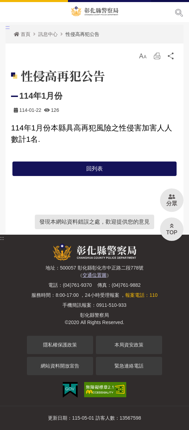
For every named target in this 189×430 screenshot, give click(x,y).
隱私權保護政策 (60, 345)
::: (8, 27)
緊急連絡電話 (129, 366)
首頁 (22, 34)
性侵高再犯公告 (82, 34)
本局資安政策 (129, 345)
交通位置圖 (94, 275)
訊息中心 (48, 34)
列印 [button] (157, 58)
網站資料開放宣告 (60, 366)
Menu (9, 12)
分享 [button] (171, 58)
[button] (143, 56)
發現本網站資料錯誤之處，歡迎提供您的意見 (94, 222)
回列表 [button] (94, 169)
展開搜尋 (179, 12)
